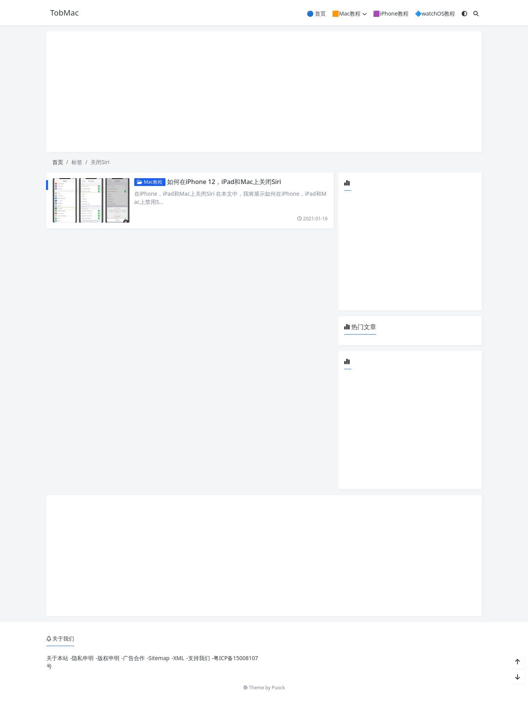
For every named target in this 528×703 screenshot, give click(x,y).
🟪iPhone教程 (391, 13)
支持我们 (199, 658)
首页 (57, 162)
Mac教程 (149, 182)
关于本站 (57, 658)
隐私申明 (83, 658)
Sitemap (159, 658)
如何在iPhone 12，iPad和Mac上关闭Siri (224, 181)
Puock (278, 687)
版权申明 (108, 658)
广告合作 (134, 658)
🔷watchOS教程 (435, 13)
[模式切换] (464, 13)
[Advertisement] (264, 91)
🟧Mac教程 (349, 13)
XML (178, 658)
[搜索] (476, 13)
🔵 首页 (316, 13)
